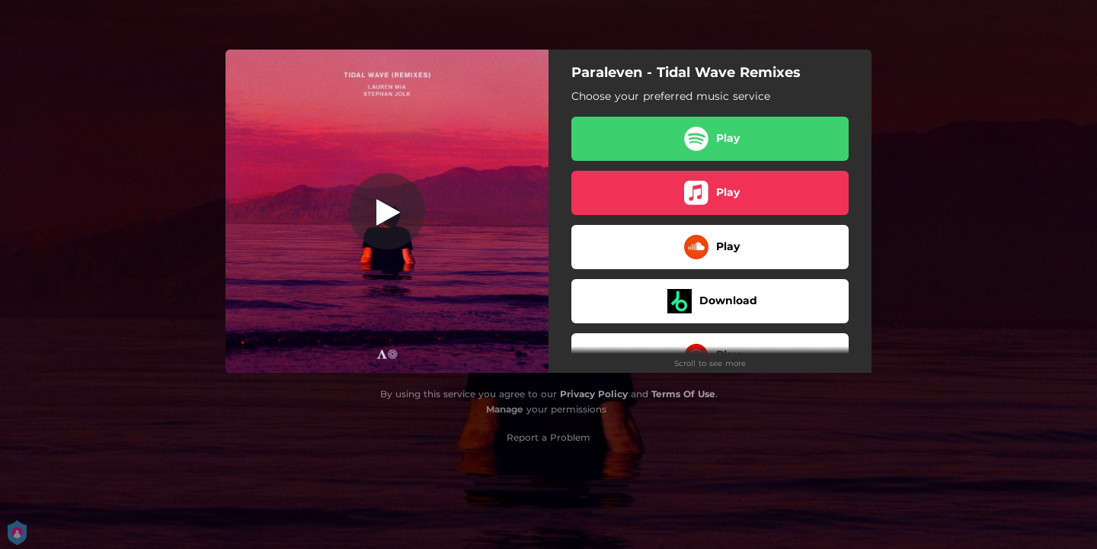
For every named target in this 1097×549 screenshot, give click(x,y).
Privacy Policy (594, 394)
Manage (504, 409)
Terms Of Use (683, 394)
